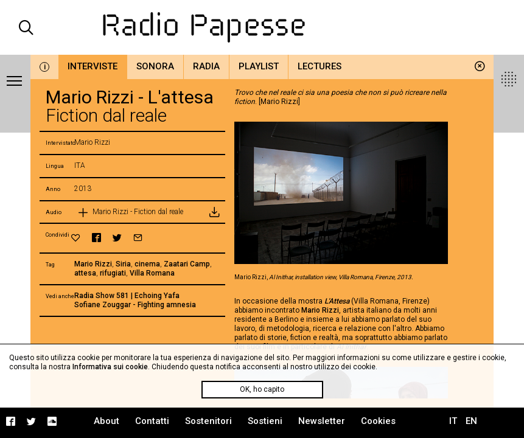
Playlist (259, 66)
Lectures (319, 66)
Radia (206, 66)
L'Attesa (336, 301)
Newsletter (321, 420)
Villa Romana (152, 273)
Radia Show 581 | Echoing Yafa (127, 295)
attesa (85, 273)
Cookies (378, 420)
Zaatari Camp (187, 264)
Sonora (155, 66)
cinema (147, 264)
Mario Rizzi (93, 264)
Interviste (92, 66)
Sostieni (265, 420)
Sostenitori (208, 420)
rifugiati (113, 273)
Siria (123, 264)
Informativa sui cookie (110, 367)
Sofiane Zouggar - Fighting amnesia (135, 305)
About (106, 420)
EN (471, 420)
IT (453, 420)
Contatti (152, 420)
